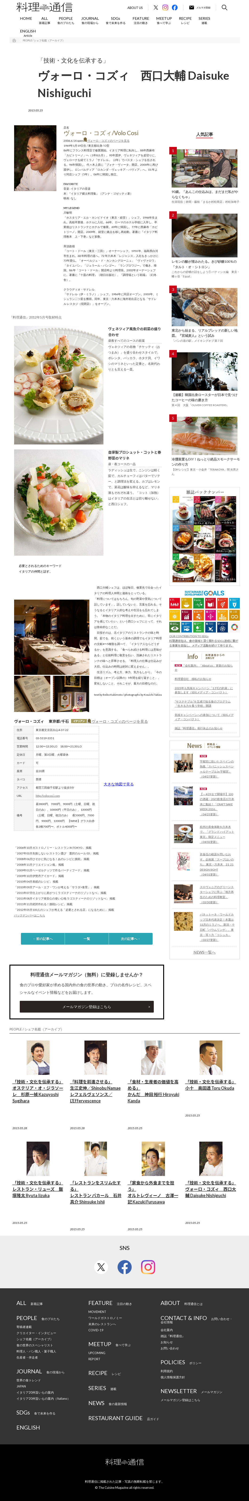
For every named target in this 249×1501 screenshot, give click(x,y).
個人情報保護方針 (173, 1377)
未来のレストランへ (102, 1324)
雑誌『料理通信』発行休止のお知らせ (199, 728)
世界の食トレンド (28, 1380)
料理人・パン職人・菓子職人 (36, 1351)
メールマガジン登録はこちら (86, 1006)
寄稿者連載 (24, 1327)
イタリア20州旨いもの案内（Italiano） (43, 1398)
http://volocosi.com (48, 796)
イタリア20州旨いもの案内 (35, 1392)
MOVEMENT (97, 1312)
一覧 (86, 939)
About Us (135, 7)
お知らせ (167, 1342)
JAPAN (21, 1386)
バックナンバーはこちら (29, 915)
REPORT (94, 1359)
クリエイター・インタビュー (36, 1333)
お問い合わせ (170, 1348)
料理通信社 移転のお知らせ (193, 679)
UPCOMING (96, 1353)
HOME (26, 18)
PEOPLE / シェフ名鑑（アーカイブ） (44, 40)
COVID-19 (95, 1330)
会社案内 (167, 1330)
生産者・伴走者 (27, 1357)
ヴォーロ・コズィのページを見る (107, 140)
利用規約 (167, 1371)
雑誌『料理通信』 (173, 1336)
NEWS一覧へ (205, 952)
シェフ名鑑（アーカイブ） (34, 1339)
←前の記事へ (43, 939)
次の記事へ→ (131, 939)
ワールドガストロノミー (105, 1318)
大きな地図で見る (119, 784)
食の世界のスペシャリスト (34, 1345)
